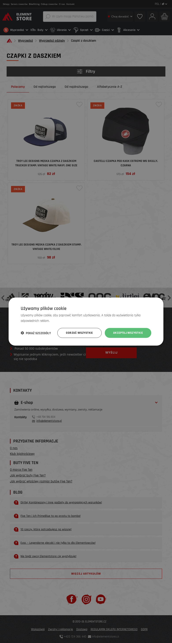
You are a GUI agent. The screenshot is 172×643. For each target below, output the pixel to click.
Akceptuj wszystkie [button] (128, 333)
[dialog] (86, 321)
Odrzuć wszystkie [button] (79, 333)
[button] (36, 333)
